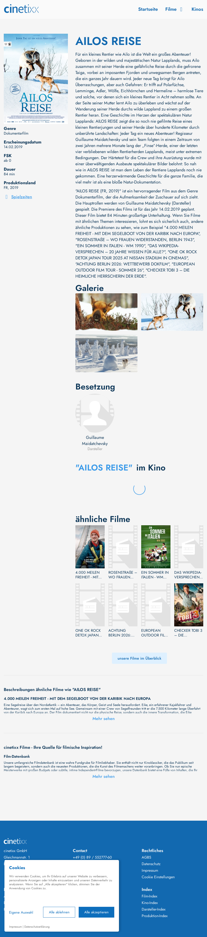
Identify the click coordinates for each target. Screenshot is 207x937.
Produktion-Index (155, 916)
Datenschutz (151, 864)
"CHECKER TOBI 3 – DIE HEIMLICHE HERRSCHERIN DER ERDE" (132, 273)
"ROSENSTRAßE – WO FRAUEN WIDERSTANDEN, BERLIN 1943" (134, 240)
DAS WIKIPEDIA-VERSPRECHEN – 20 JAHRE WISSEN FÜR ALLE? (187, 575)
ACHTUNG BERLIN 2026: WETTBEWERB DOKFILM (120, 633)
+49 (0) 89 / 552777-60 (92, 857)
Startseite (148, 9)
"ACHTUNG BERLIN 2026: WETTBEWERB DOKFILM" (122, 264)
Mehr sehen (103, 719)
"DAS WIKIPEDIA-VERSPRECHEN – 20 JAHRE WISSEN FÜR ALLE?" (127, 249)
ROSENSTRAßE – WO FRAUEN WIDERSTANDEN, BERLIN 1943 (122, 575)
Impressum (150, 870)
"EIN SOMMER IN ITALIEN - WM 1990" (110, 246)
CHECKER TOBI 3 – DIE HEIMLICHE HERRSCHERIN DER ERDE (188, 633)
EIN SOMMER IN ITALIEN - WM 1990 (155, 575)
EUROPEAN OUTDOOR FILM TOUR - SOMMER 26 (155, 633)
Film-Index (149, 896)
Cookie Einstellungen (158, 877)
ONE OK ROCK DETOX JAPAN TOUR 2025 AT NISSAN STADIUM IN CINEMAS (88, 633)
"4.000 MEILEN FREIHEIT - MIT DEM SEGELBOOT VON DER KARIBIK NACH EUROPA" (137, 230)
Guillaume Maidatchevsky (95, 440)
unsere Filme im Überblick (139, 658)
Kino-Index (150, 902)
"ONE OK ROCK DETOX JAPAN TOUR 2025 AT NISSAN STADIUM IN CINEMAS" (136, 255)
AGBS (146, 857)
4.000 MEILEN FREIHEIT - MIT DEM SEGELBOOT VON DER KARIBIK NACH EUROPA (87, 575)
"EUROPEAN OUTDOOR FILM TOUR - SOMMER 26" (135, 267)
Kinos (197, 9)
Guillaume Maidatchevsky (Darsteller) (158, 203)
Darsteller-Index (154, 909)
